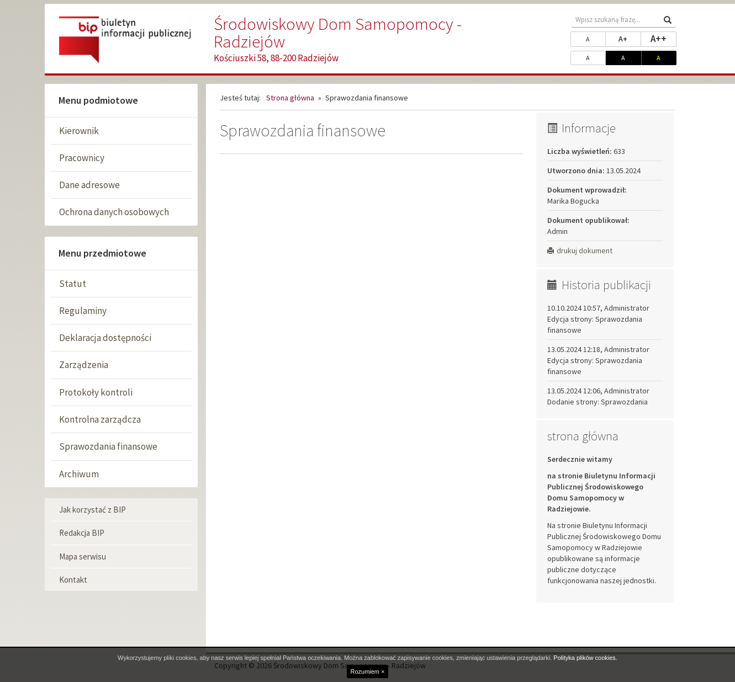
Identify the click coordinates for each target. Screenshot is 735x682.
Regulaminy (83, 311)
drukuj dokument (579, 250)
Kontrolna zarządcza (100, 419)
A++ (663, 38)
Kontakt (73, 579)
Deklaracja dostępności (105, 338)
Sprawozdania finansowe (108, 446)
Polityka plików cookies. (585, 657)
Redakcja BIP (81, 533)
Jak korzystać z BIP (92, 509)
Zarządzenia (83, 365)
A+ (629, 38)
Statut (72, 284)
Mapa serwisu (82, 556)
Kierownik (79, 131)
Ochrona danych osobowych (114, 212)
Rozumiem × (367, 671)
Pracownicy (81, 158)
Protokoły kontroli (96, 392)
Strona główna (290, 98)
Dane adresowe (89, 185)
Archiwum (79, 474)
